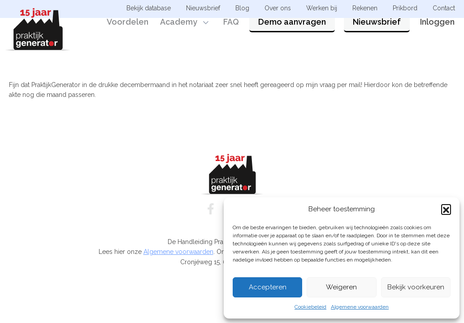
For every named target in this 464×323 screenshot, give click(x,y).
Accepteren (267, 287)
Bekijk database (148, 8)
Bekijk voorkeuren (415, 287)
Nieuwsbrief (377, 32)
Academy (178, 32)
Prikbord (405, 8)
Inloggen (437, 32)
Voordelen (127, 32)
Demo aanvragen (292, 32)
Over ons (278, 8)
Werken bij (321, 8)
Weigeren (341, 287)
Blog (242, 8)
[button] (446, 209)
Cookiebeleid (310, 307)
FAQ (231, 32)
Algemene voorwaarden (360, 307)
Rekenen (364, 8)
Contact (444, 8)
